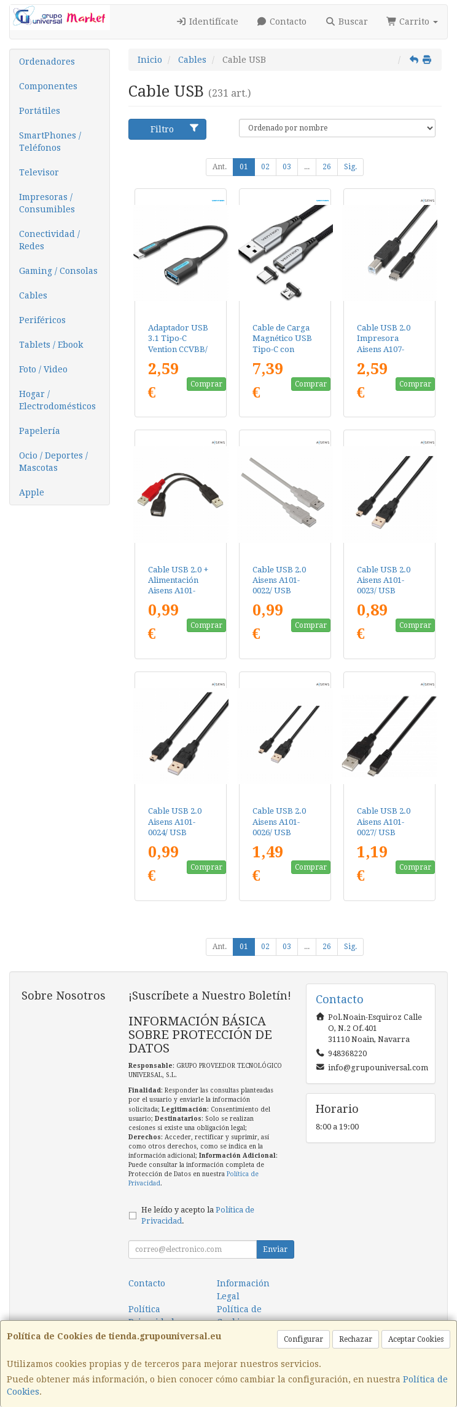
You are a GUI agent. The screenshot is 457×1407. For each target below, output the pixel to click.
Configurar (303, 1339)
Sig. (350, 166)
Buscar (346, 21)
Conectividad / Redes (49, 240)
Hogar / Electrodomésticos (57, 400)
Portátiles (39, 111)
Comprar (206, 384)
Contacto (282, 21)
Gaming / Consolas (58, 271)
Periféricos (42, 320)
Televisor (39, 172)
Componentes (48, 86)
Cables (33, 295)
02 (265, 166)
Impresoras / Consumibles (47, 203)
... (307, 166)
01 (244, 166)
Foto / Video (43, 369)
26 (326, 166)
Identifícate (207, 21)
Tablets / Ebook (51, 345)
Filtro (175, 128)
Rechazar (355, 1339)
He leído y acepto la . (197, 1215)
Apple (31, 492)
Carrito (412, 21)
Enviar (275, 1249)
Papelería (39, 431)
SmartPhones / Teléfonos (50, 141)
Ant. (220, 166)
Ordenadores (47, 61)
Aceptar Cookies (415, 1339)
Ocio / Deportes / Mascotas (53, 462)
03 (287, 166)
